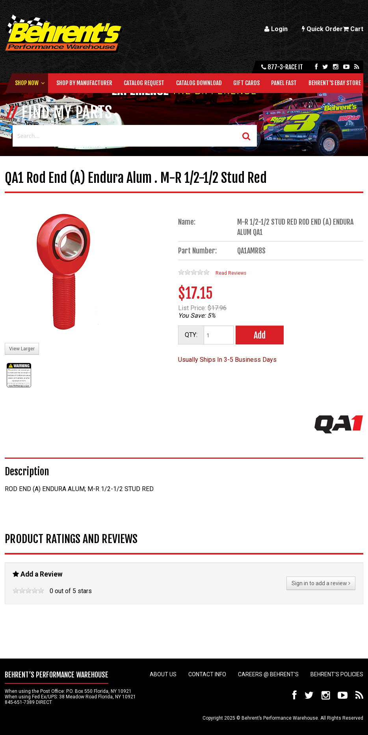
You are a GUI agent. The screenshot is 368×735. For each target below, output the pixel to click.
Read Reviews (231, 273)
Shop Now (27, 83)
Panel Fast (284, 83)
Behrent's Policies (336, 674)
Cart (353, 29)
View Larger (22, 349)
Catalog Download (199, 83)
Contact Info (207, 674)
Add (260, 335)
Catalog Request (144, 83)
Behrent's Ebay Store (335, 83)
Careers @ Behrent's (268, 674)
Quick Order (322, 29)
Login (276, 29)
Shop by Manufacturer (84, 83)
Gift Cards (246, 83)
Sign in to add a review (321, 583)
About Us (163, 674)
